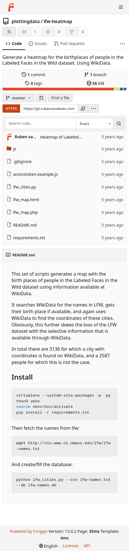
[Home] (11, 7)
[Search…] (118, 123)
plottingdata (26, 21)
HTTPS (11, 108)
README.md (22, 225)
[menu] (93, 108)
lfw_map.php (22, 212)
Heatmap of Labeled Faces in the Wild (76, 137)
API (87, 545)
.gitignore (19, 161)
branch (95, 74)
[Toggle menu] (121, 7)
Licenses (71, 545)
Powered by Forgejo (28, 531)
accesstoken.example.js (32, 174)
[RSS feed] (9, 31)
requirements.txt (26, 237)
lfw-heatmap (58, 21)
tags (33, 83)
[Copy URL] (83, 108)
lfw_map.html (23, 199)
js (11, 149)
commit (33, 74)
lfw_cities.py (21, 187)
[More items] (122, 44)
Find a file (60, 97)
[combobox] (94, 123)
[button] (41, 98)
